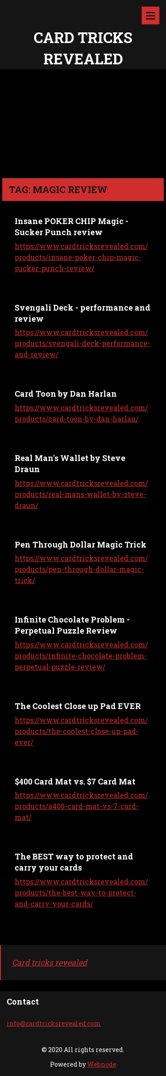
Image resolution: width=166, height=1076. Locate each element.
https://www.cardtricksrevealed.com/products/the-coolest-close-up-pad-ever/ (81, 731)
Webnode (101, 1064)
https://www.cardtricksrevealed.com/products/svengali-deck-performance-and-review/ (82, 343)
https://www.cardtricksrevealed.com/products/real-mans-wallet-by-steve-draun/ (81, 494)
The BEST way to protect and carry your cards (74, 862)
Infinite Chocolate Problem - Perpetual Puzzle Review (72, 625)
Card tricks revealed (49, 962)
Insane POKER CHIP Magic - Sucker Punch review (71, 226)
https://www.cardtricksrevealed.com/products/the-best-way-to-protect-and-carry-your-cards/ (81, 892)
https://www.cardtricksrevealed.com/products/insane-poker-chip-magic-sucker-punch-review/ (81, 257)
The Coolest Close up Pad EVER (78, 706)
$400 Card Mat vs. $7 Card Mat (75, 781)
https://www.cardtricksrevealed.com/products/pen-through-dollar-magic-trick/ (81, 569)
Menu (150, 15)
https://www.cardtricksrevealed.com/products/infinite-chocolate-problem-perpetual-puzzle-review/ (81, 655)
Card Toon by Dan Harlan (66, 393)
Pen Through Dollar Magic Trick (81, 544)
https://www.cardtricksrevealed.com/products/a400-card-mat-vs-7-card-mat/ (81, 806)
